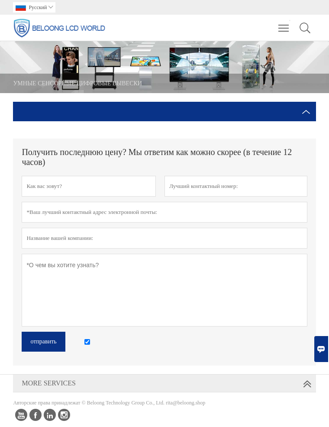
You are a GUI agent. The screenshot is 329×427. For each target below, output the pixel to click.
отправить (43, 341)
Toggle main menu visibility (284, 24)
